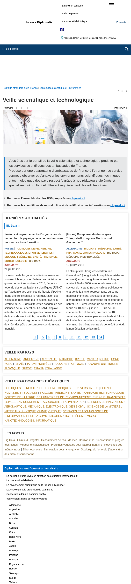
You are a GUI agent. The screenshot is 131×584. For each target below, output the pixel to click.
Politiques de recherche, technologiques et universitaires (51, 306)
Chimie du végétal (28, 358)
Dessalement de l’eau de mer (59, 358)
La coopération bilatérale (19, 399)
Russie (9, 167)
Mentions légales (74, 559)
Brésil (80, 277)
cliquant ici (77, 117)
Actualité (11, 183)
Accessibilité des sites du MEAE (52, 564)
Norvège (45, 282)
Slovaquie (12, 287)
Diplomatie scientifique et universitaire (31, 387)
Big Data (11, 144)
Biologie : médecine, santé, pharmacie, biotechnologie (82, 311)
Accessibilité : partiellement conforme (106, 559)
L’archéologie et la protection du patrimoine (29, 408)
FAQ (58, 559)
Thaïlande (54, 287)
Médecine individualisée (83, 175)
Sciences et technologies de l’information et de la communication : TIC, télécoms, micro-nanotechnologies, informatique (56, 335)
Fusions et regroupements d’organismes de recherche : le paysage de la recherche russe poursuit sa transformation (33, 156)
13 (93, 255)
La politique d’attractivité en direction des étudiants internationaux (42, 394)
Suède (27, 287)
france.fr (89, 575)
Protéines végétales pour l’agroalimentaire (77, 363)
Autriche (66, 277)
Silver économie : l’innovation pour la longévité (51, 368)
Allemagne (74, 167)
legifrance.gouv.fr (54, 575)
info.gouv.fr (74, 575)
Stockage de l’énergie (94, 368)
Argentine (31, 277)
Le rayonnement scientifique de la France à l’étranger (35, 403)
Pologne (60, 282)
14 (100, 255)
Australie (49, 277)
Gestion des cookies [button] (83, 564)
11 (79, 255)
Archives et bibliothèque (74, 21)
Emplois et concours (72, 5)
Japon (31, 282)
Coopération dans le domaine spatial (26, 412)
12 (86, 255)
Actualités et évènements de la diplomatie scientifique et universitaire (43, 510)
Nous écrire (45, 559)
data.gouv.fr (104, 575)
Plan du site (28, 559)
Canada (92, 277)
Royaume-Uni (96, 282)
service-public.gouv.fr (30, 575)
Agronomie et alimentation (64, 320)
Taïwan (39, 287)
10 (72, 255)
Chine (104, 277)
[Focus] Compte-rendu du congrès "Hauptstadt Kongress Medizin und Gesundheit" (89, 156)
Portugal (76, 282)
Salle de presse (70, 13)
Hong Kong (15, 455)
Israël (19, 282)
